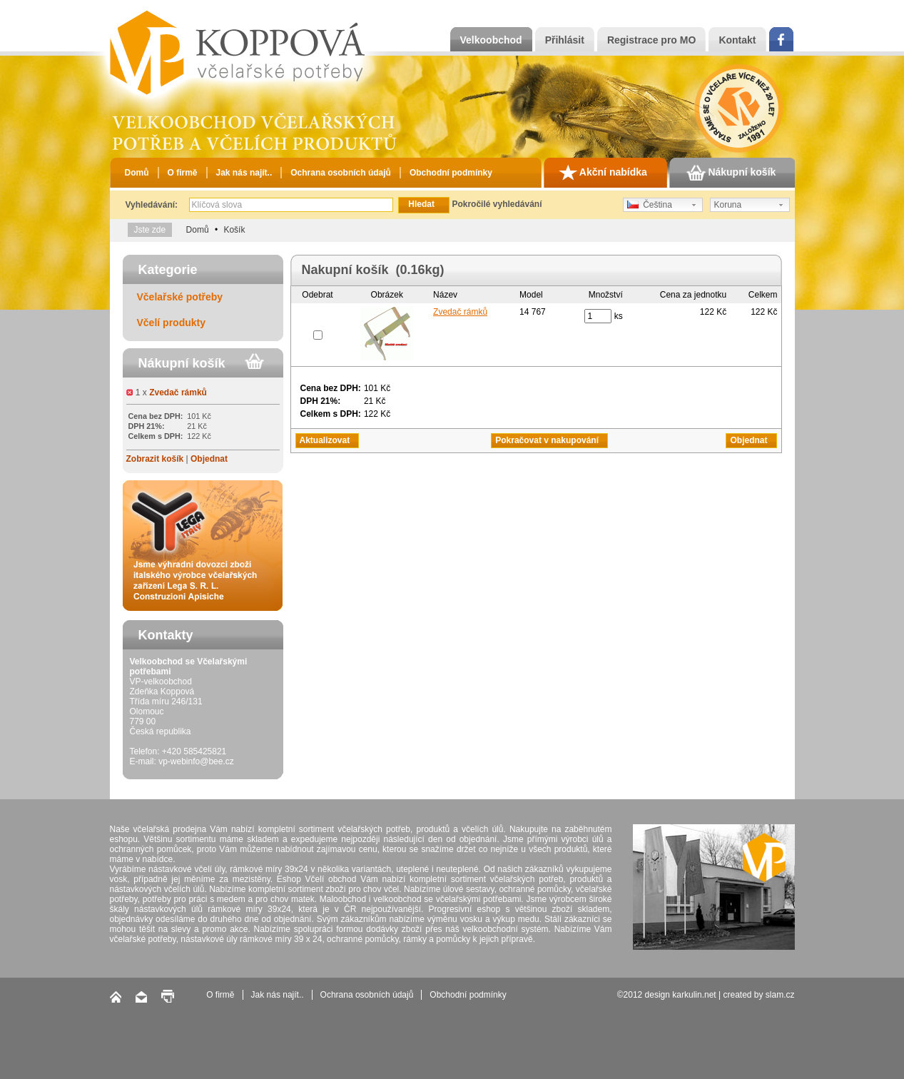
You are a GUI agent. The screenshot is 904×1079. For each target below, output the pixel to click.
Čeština (649, 205)
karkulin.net (694, 995)
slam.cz (780, 995)
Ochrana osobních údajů (340, 173)
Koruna (728, 205)
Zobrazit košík (155, 459)
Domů (137, 173)
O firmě (183, 173)
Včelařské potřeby (180, 297)
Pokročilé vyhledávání (497, 204)
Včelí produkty (171, 322)
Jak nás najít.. (244, 173)
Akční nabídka (603, 173)
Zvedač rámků (178, 392)
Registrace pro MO (651, 40)
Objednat (209, 459)
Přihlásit (564, 40)
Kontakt (737, 40)
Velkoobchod (491, 40)
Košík (234, 230)
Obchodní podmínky (451, 173)
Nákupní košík (731, 173)
